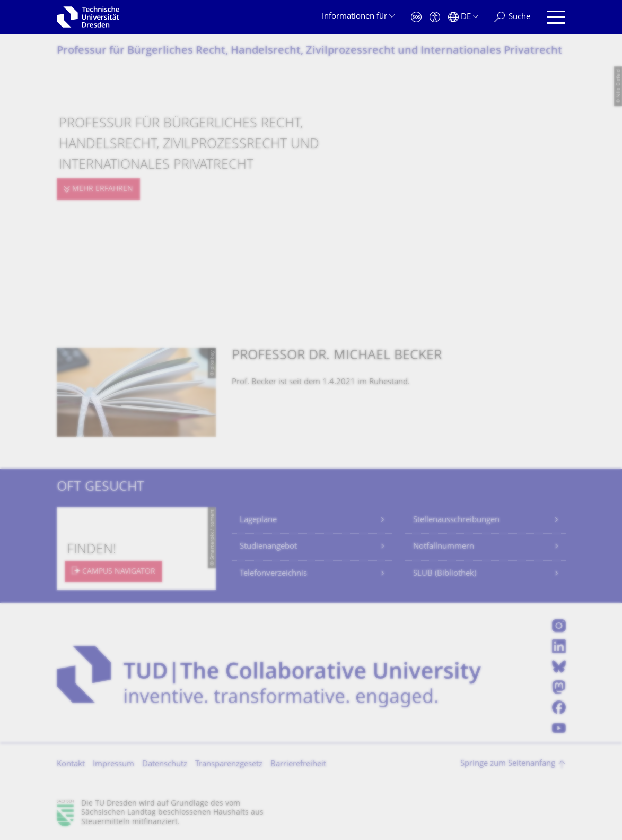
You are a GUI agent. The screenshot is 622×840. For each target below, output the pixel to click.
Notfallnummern (443, 547)
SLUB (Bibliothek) (444, 574)
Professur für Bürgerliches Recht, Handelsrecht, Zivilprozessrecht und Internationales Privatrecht (309, 51)
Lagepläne (258, 520)
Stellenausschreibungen (456, 520)
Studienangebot (268, 547)
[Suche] (512, 17)
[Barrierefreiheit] (435, 17)
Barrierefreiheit (298, 764)
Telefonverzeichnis (273, 574)
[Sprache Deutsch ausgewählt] (463, 17)
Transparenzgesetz (228, 764)
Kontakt (71, 764)
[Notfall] (416, 17)
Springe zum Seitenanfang (507, 764)
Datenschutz (164, 764)
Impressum (113, 764)
